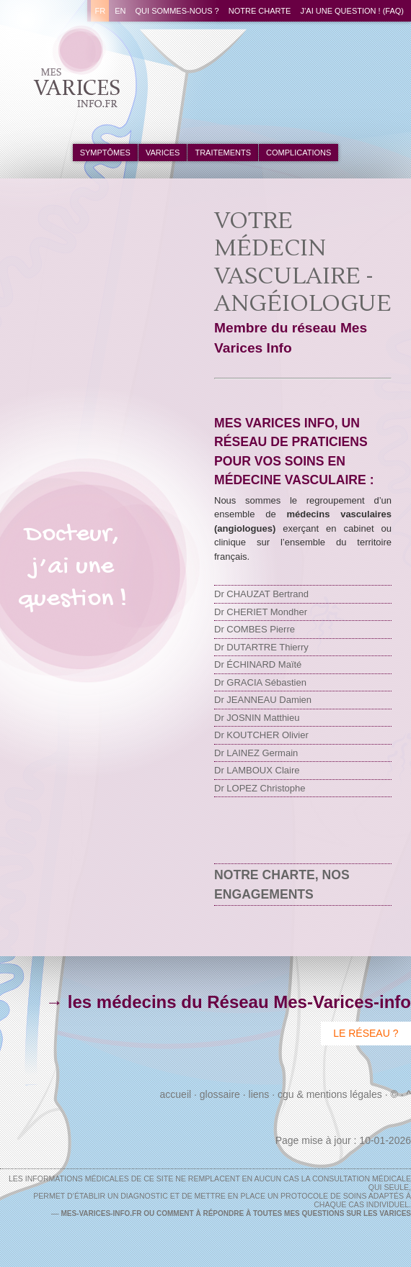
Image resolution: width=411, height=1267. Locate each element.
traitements (223, 152)
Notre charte (260, 10)
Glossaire (220, 1094)
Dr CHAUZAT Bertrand (261, 594)
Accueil (176, 1094)
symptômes (105, 152)
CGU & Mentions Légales (330, 1094)
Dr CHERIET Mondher (260, 612)
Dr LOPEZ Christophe (259, 788)
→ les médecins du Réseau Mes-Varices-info (228, 1002)
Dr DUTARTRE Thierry (261, 647)
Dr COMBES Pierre (254, 629)
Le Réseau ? (365, 1033)
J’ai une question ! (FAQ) (352, 10)
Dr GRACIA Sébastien (260, 682)
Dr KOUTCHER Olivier (261, 735)
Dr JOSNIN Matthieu (256, 717)
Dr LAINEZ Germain (256, 753)
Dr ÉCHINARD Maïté (257, 664)
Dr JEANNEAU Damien (262, 699)
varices (163, 152)
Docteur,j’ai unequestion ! (72, 567)
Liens (259, 1094)
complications (298, 152)
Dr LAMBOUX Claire (256, 770)
